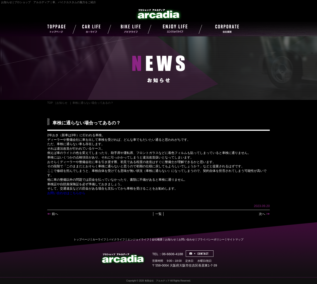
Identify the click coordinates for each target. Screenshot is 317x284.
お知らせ (62, 102)
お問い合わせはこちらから (66, 193)
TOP (50, 102)
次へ (262, 214)
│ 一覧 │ (158, 214)
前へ (55, 214)
